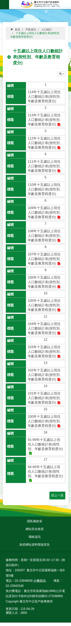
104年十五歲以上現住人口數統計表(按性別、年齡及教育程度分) (45, 328)
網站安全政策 (35, 529)
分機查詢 (40, 580)
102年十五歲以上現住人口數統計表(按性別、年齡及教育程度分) (45, 374)
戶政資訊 (30, 29)
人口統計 (46, 29)
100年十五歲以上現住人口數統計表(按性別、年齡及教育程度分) (45, 421)
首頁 (17, 29)
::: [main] (8, 29)
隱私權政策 (34, 521)
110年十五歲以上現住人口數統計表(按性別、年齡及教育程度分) (45, 189)
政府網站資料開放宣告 (35, 544)
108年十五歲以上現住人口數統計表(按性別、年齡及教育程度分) (45, 235)
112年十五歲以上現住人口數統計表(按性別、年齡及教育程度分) (45, 142)
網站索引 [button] (4, 4)
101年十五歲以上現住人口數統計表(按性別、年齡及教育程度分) (45, 397)
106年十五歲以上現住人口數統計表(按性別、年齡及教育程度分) (45, 282)
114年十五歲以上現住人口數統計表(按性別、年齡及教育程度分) (45, 96)
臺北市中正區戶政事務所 (40, 4)
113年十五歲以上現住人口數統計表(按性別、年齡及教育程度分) (45, 119)
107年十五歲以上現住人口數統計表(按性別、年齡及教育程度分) (45, 258)
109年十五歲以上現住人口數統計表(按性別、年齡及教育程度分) (45, 212)
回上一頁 (57, 495)
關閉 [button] (61, 74)
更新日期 (12, 608)
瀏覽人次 (12, 612)
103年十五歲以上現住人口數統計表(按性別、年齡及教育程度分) (45, 351)
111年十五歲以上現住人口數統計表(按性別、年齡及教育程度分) (45, 166)
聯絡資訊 (35, 536)
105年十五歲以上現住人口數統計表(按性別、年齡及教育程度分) (45, 305)
